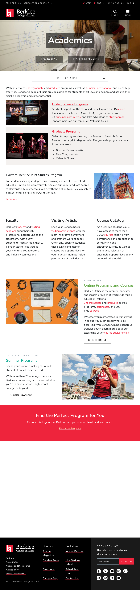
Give (97, 3)
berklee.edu (12, 3)
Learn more (12, 199)
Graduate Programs (66, 131)
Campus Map (50, 578)
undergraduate (34, 88)
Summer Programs (21, 395)
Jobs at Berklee (74, 551)
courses (108, 235)
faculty (22, 227)
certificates (103, 307)
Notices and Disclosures (18, 565)
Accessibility (12, 569)
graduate (54, 88)
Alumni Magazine (48, 553)
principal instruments (68, 117)
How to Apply (49, 59)
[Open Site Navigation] (128, 13)
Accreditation (12, 562)
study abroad (117, 117)
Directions (49, 569)
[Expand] (104, 78)
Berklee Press (51, 560)
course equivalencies (116, 333)
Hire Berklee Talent (72, 562)
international (104, 88)
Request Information (86, 59)
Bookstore (71, 546)
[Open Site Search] (115, 13)
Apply (87, 3)
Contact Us (72, 578)
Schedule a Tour (72, 571)
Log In (130, 3)
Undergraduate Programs (70, 104)
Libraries (48, 546)
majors (121, 109)
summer (90, 88)
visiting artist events (63, 231)
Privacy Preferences (16, 573)
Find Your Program (70, 428)
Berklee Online (97, 340)
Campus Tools (114, 3)
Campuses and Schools (37, 3)
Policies (10, 558)
